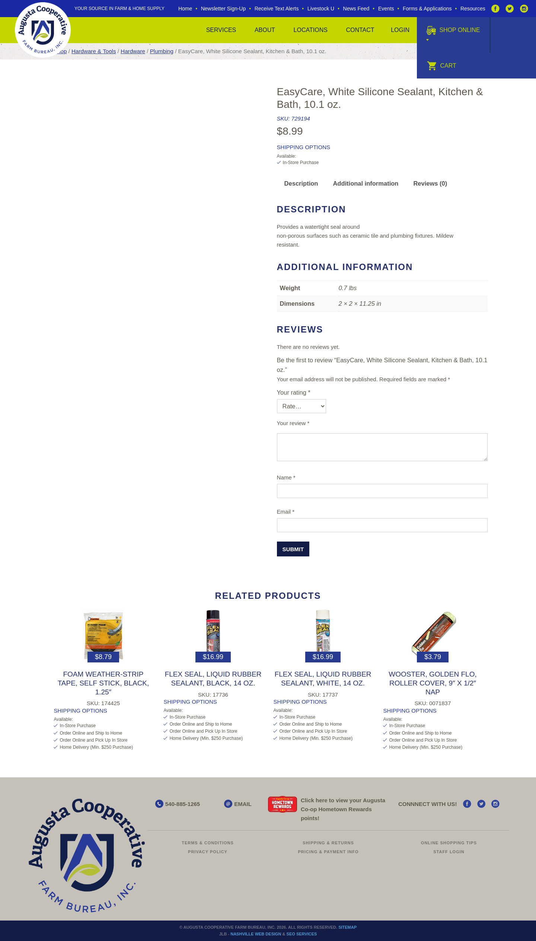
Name (286, 477)
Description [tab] (301, 183)
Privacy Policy (207, 852)
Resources (472, 9)
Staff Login (449, 852)
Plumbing (161, 51)
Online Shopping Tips (449, 843)
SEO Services (302, 934)
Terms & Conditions (208, 843)
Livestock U (320, 9)
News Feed (356, 9)
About (265, 30)
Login (400, 30)
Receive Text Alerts (277, 9)
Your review (293, 423)
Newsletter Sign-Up (223, 9)
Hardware (133, 51)
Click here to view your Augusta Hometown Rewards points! (343, 809)
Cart (441, 65)
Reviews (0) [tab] (430, 183)
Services (221, 30)
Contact (360, 30)
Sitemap (347, 927)
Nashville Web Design (255, 934)
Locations (311, 30)
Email (286, 511)
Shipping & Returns (328, 843)
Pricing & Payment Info (328, 852)
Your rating (293, 392)
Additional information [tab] (365, 183)
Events (386, 9)
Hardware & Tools (93, 51)
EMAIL (243, 804)
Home (185, 9)
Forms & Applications (427, 9)
